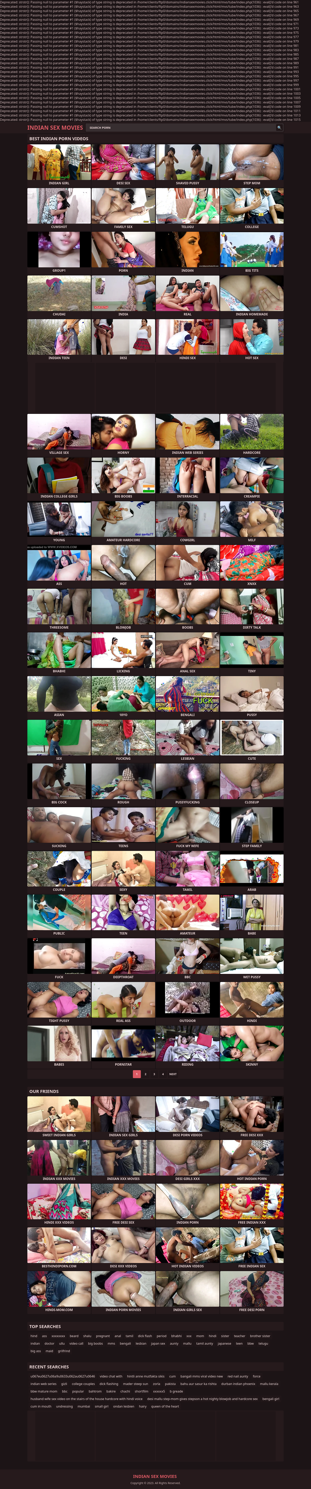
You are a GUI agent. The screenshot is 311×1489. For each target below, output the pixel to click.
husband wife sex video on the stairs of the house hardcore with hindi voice (87, 1399)
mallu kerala (269, 1384)
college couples (83, 1384)
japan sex (158, 1343)
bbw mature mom (44, 1391)
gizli (64, 1384)
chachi (125, 1391)
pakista (170, 1384)
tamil (129, 1336)
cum (172, 1376)
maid (49, 1351)
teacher (239, 1336)
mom (200, 1336)
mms (111, 1343)
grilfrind (64, 1351)
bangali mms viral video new (201, 1376)
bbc (64, 1391)
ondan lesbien (123, 1406)
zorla (156, 1384)
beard (74, 1336)
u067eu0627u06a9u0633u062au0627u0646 (63, 1376)
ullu (62, 1343)
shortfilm (141, 1391)
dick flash (145, 1336)
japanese (224, 1343)
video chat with (111, 1376)
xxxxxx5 (159, 1391)
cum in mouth (41, 1406)
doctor (49, 1343)
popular (78, 1391)
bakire (111, 1391)
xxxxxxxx (58, 1336)
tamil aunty (204, 1343)
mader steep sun (135, 1384)
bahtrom (95, 1391)
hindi (212, 1336)
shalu (87, 1336)
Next (173, 1074)
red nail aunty (238, 1376)
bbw (251, 1343)
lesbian (141, 1343)
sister (225, 1336)
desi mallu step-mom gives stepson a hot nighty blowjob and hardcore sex (202, 1399)
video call (76, 1343)
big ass (36, 1351)
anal (118, 1336)
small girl (101, 1406)
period (161, 1336)
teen (239, 1343)
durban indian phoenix (238, 1384)
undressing (64, 1406)
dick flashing (109, 1384)
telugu (263, 1343)
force (256, 1376)
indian (35, 1343)
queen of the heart (165, 1406)
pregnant (103, 1336)
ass (44, 1336)
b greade (176, 1391)
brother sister (260, 1336)
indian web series (44, 1384)
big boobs (95, 1343)
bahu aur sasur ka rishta (198, 1384)
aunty (174, 1343)
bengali (125, 1343)
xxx (188, 1336)
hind (34, 1336)
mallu (187, 1343)
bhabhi (176, 1336)
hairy (143, 1406)
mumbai (84, 1406)
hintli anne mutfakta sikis (146, 1376)
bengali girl (270, 1399)
